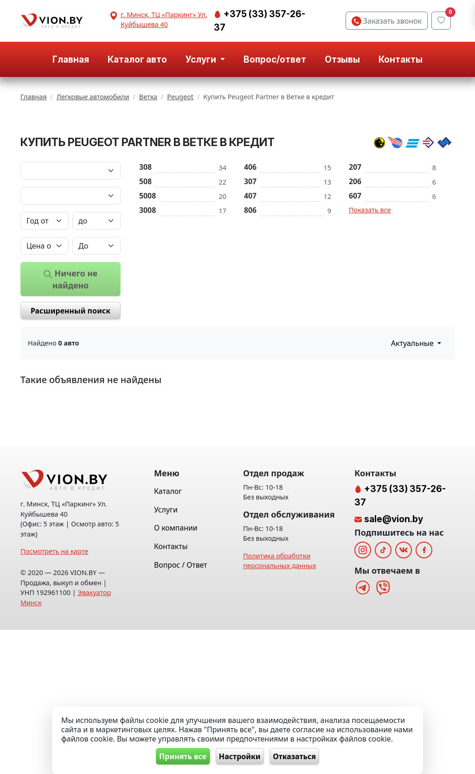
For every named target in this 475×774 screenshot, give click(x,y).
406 (250, 247)
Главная (70, 59)
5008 (147, 276)
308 (145, 247)
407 (250, 276)
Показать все (370, 290)
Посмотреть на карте (54, 695)
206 (355, 261)
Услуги (166, 653)
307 (250, 261)
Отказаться (299, 756)
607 (355, 276)
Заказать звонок (387, 21)
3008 (147, 290)
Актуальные (413, 423)
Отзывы (342, 59)
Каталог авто (137, 59)
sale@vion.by (393, 663)
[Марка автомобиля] (70, 251)
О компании (176, 672)
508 (145, 261)
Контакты (401, 59)
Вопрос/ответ (275, 59)
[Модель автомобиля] (70, 276)
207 (355, 247)
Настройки (240, 756)
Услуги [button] (202, 59)
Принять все (177, 756)
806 (250, 290)
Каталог (168, 635)
